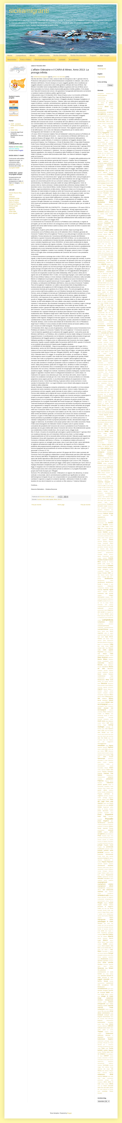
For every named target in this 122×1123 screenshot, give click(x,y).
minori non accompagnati (105, 703)
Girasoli (108, 550)
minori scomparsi (109, 706)
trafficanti (110, 1026)
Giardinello (105, 543)
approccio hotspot (103, 151)
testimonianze (101, 1022)
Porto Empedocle (105, 814)
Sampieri (100, 923)
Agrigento (105, 133)
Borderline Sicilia (105, 200)
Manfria (107, 655)
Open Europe (108, 756)
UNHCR (106, 1056)
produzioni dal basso (108, 843)
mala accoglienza (108, 651)
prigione (106, 832)
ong (112, 755)
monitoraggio (101, 717)
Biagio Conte (102, 194)
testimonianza (110, 1020)
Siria (106, 968)
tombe (99, 1024)
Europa (111, 474)
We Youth (100, 1089)
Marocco (111, 663)
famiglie (105, 491)
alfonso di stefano (108, 138)
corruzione (100, 388)
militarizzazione (109, 696)
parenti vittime (102, 790)
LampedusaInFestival (103, 625)
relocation (100, 878)
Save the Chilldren (102, 936)
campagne (110, 219)
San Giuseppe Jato (106, 927)
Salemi (111, 917)
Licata (102, 646)
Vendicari (100, 1065)
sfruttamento (104, 959)
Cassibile (110, 256)
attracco (105, 174)
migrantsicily (101, 77)
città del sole (109, 312)
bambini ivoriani (109, 183)
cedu (107, 266)
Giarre (111, 543)
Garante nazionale (102, 534)
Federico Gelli (101, 496)
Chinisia (106, 303)
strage (102, 994)
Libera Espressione (108, 640)
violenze (104, 1076)
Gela (112, 534)
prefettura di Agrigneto (108, 824)
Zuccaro (100, 1093)
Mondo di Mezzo (108, 715)
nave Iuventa (105, 734)
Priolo (99, 835)
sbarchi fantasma (102, 938)
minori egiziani (101, 702)
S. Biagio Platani (105, 912)
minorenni (104, 700)
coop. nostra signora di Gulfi (105, 351)
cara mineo (105, 229)
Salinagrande (101, 919)
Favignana (100, 493)
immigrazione (101, 587)
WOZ (99, 1091)
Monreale (111, 717)
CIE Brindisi (107, 305)
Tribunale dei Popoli (108, 1042)
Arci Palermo (107, 153)
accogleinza (110, 112)
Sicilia (99, 962)
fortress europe (13, 206)
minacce (104, 698)
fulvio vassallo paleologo (107, 528)
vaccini (111, 1059)
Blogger (69, 1113)
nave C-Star (101, 730)
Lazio (105, 633)
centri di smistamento (105, 281)
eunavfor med (109, 472)
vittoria (111, 1084)
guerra (99, 563)
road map (103, 908)
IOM (106, 604)
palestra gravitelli (102, 784)
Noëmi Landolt (101, 749)
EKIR (12, 128)
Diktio (104, 426)
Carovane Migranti (102, 234)
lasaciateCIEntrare (108, 627)
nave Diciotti (101, 732)
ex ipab (103, 485)
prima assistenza (109, 833)
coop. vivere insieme (105, 353)
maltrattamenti (101, 655)
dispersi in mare (109, 439)
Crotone (104, 407)
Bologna (99, 198)
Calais (106, 213)
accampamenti (102, 110)
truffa (107, 1048)
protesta (100, 850)
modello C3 (101, 713)
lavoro (99, 631)
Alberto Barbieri (101, 136)
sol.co (111, 979)
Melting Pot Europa (103, 681)
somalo (111, 981)
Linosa (106, 646)
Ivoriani (107, 614)
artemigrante (105, 159)
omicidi (103, 753)
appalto (105, 149)
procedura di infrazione (103, 837)
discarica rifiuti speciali (105, 435)
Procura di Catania (107, 839)
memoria (111, 681)
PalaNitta (100, 779)
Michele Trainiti (104, 685)
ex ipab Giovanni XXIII (107, 487)
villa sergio (106, 1069)
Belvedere (100, 193)
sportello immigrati (103, 990)
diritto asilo (109, 431)
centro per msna (109, 297)
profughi (100, 845)
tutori (111, 1052)
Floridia (108, 500)
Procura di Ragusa (102, 841)
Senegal (110, 953)
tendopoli (100, 1015)
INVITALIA (109, 600)
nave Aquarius (109, 728)
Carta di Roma (109, 236)
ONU (99, 756)
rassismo (111, 863)
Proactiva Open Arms (107, 835)
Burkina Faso (109, 210)
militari (103, 696)
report (111, 878)
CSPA (107, 409)
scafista (99, 944)
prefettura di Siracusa (103, 826)
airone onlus (101, 134)
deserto (99, 420)
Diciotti (111, 424)
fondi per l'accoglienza (107, 511)
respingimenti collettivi (105, 884)
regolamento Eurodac (107, 876)
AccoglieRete (110, 114)
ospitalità (111, 762)
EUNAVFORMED (102, 474)
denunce (111, 414)
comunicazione (101, 329)
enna (99, 459)
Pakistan (100, 773)
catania (103, 264)
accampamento (102, 112)
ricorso (107, 901)
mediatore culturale (103, 670)
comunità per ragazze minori (105, 334)
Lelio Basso (106, 638)
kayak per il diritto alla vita (107, 615)
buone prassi (101, 210)
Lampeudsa (100, 627)
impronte (100, 589)
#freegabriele (101, 93)
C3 (98, 213)
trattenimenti (110, 1037)
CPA (109, 390)
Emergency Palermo (15, 204)
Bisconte (111, 194)
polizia (111, 807)
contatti (62, 60)
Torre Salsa (105, 1024)
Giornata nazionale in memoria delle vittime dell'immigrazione (105, 548)
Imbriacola (110, 586)
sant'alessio (104, 932)
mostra (99, 723)
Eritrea (111, 461)
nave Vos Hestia (102, 738)
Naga (104, 725)
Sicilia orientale (108, 962)
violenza (100, 1076)
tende (111, 1013)
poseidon (100, 819)
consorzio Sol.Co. (108, 342)
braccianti (105, 208)
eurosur (104, 476)
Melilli (111, 679)
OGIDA (102, 751)
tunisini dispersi (108, 1050)
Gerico (106, 537)
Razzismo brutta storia (103, 867)
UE (98, 1054)
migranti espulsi (108, 691)
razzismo (110, 865)
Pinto (104, 805)
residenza (110, 880)
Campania (100, 221)
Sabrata (99, 915)
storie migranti (13, 213)
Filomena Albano (106, 498)
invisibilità (104, 600)
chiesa (101, 303)
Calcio (99, 215)
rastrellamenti (101, 865)
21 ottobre (101, 102)
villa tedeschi (105, 1070)
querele (111, 856)
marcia (111, 655)
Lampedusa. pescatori (105, 623)
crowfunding (100, 409)
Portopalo (111, 816)
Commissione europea (105, 321)
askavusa (105, 161)
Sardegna (100, 934)
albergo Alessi (109, 134)
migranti (100, 689)
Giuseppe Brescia (102, 554)
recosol (106, 869)
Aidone (111, 132)
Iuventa (102, 614)
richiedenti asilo (103, 895)
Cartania (100, 238)
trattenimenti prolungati (103, 1041)
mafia (99, 650)
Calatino (111, 213)
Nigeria (111, 745)
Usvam (108, 1059)
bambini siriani (101, 185)
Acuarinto (108, 123)
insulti (99, 599)
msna (111, 723)
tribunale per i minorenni (105, 1044)
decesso (100, 411)
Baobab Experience (103, 187)
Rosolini (105, 910)
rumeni (99, 912)
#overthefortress (101, 97)
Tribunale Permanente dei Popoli (105, 1046)
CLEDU (104, 316)
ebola (99, 448)
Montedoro (106, 719)
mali (99, 653)
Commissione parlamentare (105, 323)
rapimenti (100, 863)
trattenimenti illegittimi (105, 1039)
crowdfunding (110, 407)
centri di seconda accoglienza (105, 279)
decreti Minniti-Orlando (107, 411)
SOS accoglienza (103, 985)
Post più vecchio (85, 504)
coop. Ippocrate (109, 349)
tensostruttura (106, 1016)
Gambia (105, 532)
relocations (107, 878)
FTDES (111, 526)
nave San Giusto (102, 736)
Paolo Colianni (106, 788)
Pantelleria (106, 786)
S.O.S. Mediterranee (108, 914)
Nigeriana (100, 747)
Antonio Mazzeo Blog (15, 193)
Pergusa (100, 793)
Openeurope (101, 758)
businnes (107, 211)
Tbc (102, 1011)
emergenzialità (105, 457)
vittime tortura (104, 1083)
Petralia (99, 799)
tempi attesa (107, 1011)
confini (104, 338)
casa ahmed (104, 253)
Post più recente (36, 504)
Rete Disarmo (109, 891)
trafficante (104, 1026)
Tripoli (99, 1048)
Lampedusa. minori (105, 622)
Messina (104, 683)
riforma (111, 901)
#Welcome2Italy (101, 101)
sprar (108, 992)
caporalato (104, 226)
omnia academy (106, 754)
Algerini (106, 140)
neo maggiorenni (107, 741)
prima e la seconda (59, 77)
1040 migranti (109, 101)
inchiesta (111, 591)
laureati (111, 629)
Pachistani (110, 771)
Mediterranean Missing (105, 677)
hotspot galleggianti (103, 569)
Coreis (111, 386)
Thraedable (110, 1022)
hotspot (110, 565)
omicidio (107, 753)
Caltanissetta (44, 55)
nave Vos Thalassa (108, 739)
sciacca (99, 945)
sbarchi (110, 936)
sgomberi (100, 960)
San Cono (104, 925)
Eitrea (111, 448)
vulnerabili (110, 1085)
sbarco (105, 940)
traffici (111, 1027)
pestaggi (105, 797)
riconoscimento (101, 901)
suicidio (105, 1005)
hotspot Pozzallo (102, 573)
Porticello (106, 812)
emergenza (101, 452)
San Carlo (107, 923)
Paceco (99, 771)
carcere (106, 232)
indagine (100, 595)
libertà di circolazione (108, 642)
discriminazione (102, 437)
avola (112, 180)
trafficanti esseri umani (104, 1027)
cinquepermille (101, 312)
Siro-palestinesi (102, 970)
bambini (103, 183)
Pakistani (106, 773)
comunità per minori (107, 333)
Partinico (111, 790)
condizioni (100, 336)
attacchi (99, 172)
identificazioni (101, 582)
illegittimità (100, 586)
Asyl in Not (109, 170)
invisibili (100, 600)
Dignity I (100, 426)
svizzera (111, 1009)
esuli (112, 470)
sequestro (110, 957)
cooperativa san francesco (105, 370)
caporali (110, 227)
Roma (111, 908)
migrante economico (108, 687)
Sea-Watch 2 (105, 951)
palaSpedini (109, 779)
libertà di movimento (103, 644)
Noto (106, 749)
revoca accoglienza (105, 893)
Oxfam (111, 768)
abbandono (101, 104)
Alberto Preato (109, 136)
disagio (99, 433)
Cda (104, 266)
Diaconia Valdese (14, 200)
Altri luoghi (104, 55)
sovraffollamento (102, 988)
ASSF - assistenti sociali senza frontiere (17, 124)
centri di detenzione (103, 273)
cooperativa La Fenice (105, 366)
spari (109, 988)
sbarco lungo (105, 942)
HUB (109, 573)
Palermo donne (109, 781)
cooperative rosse (103, 386)
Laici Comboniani (109, 617)
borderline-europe (14, 198)
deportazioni (110, 416)
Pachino (104, 771)
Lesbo (111, 638)
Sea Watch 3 (105, 949)
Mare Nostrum (103, 657)
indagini (111, 595)
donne (104, 444)
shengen (111, 960)
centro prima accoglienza (105, 299)
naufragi (110, 725)
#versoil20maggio (102, 99)
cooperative (110, 385)
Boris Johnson (101, 206)
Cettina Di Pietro (102, 301)
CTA (112, 409)
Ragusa (104, 862)
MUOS (99, 725)
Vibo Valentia (105, 1067)
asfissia (111, 159)
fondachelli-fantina (102, 504)
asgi (99, 161)
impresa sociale (109, 587)
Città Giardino (101, 314)
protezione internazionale (105, 854)
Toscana (100, 1026)
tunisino (99, 1052)
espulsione (110, 467)
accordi (99, 116)
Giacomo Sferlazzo (102, 541)
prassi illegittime (103, 821)
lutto (103, 648)
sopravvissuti (109, 983)
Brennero (111, 208)
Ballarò (99, 183)
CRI (102, 396)
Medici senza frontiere (105, 674)
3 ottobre (109, 103)
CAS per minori (107, 249)
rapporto (105, 863)
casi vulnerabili (102, 256)
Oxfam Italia (14, 130)
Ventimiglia (105, 1065)
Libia (111, 644)
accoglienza (102, 114)
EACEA (107, 446)
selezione (105, 953)
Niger (107, 745)
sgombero (105, 960)
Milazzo (99, 696)
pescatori (106, 795)
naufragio (101, 727)
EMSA (111, 457)
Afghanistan (100, 129)
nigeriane (105, 747)
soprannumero (101, 983)
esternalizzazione (105, 470)
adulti (99, 125)
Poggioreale (106, 807)
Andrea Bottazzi (109, 145)
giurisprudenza (109, 552)
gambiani (111, 532)
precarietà (110, 822)
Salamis (111, 915)
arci (102, 153)
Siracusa (101, 968)
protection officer (109, 848)
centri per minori (102, 282)
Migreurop (12, 209)
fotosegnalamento (102, 519)
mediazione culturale (107, 672)
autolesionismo (101, 180)
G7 (105, 530)
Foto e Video (25, 60)
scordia (102, 947)
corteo (105, 390)
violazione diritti (105, 1074)
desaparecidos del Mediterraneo (105, 418)
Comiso (100, 320)
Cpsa (99, 396)
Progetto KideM (108, 845)
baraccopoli (100, 191)
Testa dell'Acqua (109, 1018)
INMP (111, 597)
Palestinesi (110, 782)
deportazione (101, 416)
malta (111, 653)
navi (99, 741)
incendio (105, 591)
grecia (111, 556)
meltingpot (12, 207)
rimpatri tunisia (102, 904)
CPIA (105, 392)
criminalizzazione (108, 396)
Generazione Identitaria (103, 535)
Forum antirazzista (103, 515)
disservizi (100, 440)
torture (111, 1024)
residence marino (102, 880)
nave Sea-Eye (109, 736)
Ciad (99, 305)
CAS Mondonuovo (106, 247)
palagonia (110, 777)
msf (108, 723)
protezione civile (109, 852)
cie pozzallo (107, 309)
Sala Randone (105, 915)
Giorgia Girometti (102, 545)
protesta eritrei (108, 850)
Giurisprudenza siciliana (45, 60)
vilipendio (100, 1069)
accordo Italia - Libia (103, 121)
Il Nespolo (105, 584)
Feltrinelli (107, 496)
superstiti (110, 1005)
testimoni (100, 1020)
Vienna (111, 1067)
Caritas (111, 232)
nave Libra (110, 734)
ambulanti (104, 143)
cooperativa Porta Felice (105, 368)
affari (105, 127)
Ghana (111, 539)
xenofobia (104, 1091)
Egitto (102, 448)
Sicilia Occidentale (78, 55)
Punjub (99, 856)
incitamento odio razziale (105, 593)
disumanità (110, 440)
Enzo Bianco (104, 459)
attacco (105, 172)
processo (111, 837)
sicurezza (105, 964)
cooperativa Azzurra (108, 360)
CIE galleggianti (109, 307)
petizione (111, 797)
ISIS (108, 606)
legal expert (101, 636)
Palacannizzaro (101, 777)
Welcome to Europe (108, 1089)
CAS (104, 238)
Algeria (99, 140)
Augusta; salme (108, 178)
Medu (107, 679)
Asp (112, 161)
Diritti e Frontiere (14, 202)
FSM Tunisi (105, 526)
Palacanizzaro (109, 775)
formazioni (100, 513)
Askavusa (12, 196)
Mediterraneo (101, 679)
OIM (106, 751)
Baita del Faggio (109, 181)
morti (99, 721)
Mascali (99, 666)
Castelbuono (101, 258)
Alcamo (100, 138)
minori (111, 700)
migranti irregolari (102, 692)
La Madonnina (101, 617)
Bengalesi (106, 193)
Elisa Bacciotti (101, 450)
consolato (100, 342)
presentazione (101, 830)
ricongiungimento (109, 899)
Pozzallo (109, 819)
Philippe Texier (105, 799)
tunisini (100, 1050)
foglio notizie (109, 502)
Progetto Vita (101, 846)
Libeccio (99, 640)
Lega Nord (100, 635)
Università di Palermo (107, 1057)
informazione (101, 597)
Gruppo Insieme (102, 558)
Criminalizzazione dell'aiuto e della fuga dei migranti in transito (105, 401)
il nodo (111, 584)
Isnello (111, 606)
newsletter (101, 745)
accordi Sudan (109, 119)
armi (107, 155)
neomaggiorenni (102, 743)
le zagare (110, 633)
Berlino (111, 193)
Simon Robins (108, 966)
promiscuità (109, 847)
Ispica (105, 610)
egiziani (107, 448)
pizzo (107, 805)
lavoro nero (105, 631)
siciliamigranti (29, 10)
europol (99, 476)
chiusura (111, 303)
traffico (99, 1029)
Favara (111, 491)
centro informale (102, 295)
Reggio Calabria (102, 873)
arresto (111, 155)
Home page (61, 504)
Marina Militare (102, 659)
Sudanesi (100, 1005)
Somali (106, 981)
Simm (99, 966)
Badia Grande (101, 181)
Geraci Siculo (101, 537)
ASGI (10, 195)
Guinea (108, 563)
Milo (99, 698)
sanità (102, 930)
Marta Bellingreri (108, 664)
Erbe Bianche (105, 461)
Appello (111, 149)
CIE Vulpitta (109, 310)
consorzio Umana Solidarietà (105, 344)
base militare (109, 191)
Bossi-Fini (100, 208)
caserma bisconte (108, 255)
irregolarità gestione (102, 606)
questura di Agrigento (103, 858)
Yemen (111, 1091)
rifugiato (105, 903)
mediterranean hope (105, 676)
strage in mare (107, 996)
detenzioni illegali (109, 422)
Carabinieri (100, 232)
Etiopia (103, 472)
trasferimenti (109, 1033)
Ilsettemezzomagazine (40, 77)
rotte (112, 910)
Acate (111, 108)
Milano (111, 694)
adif (112, 123)
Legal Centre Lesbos (108, 635)
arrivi (100, 157)
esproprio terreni (102, 467)
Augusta (110, 174)
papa (112, 788)
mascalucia (105, 666)
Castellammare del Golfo (105, 260)
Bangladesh (110, 185)
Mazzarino (110, 668)
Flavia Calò (103, 500)
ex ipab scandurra (102, 489)
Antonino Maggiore (103, 147)
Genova (111, 535)
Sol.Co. (60, 499)
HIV (112, 563)
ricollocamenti (101, 899)
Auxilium (108, 180)
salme (111, 919)
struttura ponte (102, 1001)
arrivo (104, 157)
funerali (99, 530)
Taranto (99, 1011)
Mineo (32, 55)
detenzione (104, 420)
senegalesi (100, 955)
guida (103, 563)
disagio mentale (108, 433)
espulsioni (100, 468)
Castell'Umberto (109, 258)
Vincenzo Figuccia (107, 1072)
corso (105, 388)
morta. (111, 719)
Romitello (100, 910)
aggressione (100, 130)
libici (99, 646)
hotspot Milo (109, 571)
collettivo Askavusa (108, 318)
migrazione (106, 694)
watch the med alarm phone (105, 1087)
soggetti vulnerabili (103, 979)
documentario (101, 442)
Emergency (110, 450)
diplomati (103, 429)
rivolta (99, 908)
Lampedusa (21, 55)
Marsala (100, 665)
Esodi (111, 465)
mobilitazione (110, 711)
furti (103, 530)
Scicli (103, 945)
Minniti (99, 700)
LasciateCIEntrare (103, 629)
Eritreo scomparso (108, 463)
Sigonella (111, 964)
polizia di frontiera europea (105, 809)
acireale (99, 123)
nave (103, 728)
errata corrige (107, 465)
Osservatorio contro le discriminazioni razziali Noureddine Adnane (105, 766)
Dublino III (101, 446)
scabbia (111, 942)
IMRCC (99, 591)
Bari (104, 191)
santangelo (110, 932)
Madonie (111, 648)
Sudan (111, 1003)
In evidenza (74, 60)
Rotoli (108, 910)
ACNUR (104, 123)
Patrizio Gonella (101, 792)
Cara (44, 499)
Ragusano (110, 862)
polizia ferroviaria (103, 810)
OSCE (104, 762)
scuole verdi (107, 947)
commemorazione (108, 320)
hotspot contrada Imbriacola (105, 567)
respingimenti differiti (105, 886)
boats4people (101, 196)
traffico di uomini (107, 1029)
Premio (111, 828)
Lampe (99, 620)
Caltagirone (101, 217)
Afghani (111, 127)
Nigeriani (110, 747)
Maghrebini (100, 651)
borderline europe (108, 198)
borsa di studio (109, 206)
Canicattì (106, 225)
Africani (111, 129)
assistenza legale (102, 163)
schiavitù (111, 944)
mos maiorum (109, 721)
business (39, 499)
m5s (107, 648)
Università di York (102, 1059)
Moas (104, 711)
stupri (107, 1003)
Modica (107, 713)
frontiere (105, 524)
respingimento (101, 887)
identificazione (109, 578)
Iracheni (111, 604)
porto (112, 812)
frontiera (99, 524)
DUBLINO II (109, 444)
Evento (108, 476)
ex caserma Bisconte (106, 478)
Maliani (105, 653)
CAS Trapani (106, 251)
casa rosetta (100, 255)
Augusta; (100, 176)
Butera (111, 211)
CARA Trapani (109, 230)
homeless (100, 565)
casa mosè (110, 253)
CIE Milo (100, 309)
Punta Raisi (105, 856)
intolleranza (110, 599)
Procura (99, 839)
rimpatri (111, 903)
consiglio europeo (108, 340)
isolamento (100, 608)
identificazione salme (105, 580)
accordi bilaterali (105, 116)
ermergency (100, 465)
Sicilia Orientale (60, 55)
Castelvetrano (101, 262)
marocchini (101, 663)
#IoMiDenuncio (109, 93)
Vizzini (105, 1085)
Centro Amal (105, 288)
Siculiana (100, 964)
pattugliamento (109, 792)
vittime (105, 1082)
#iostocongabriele (102, 95)
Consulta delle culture (103, 346)
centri (111, 266)
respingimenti (102, 882)
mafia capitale (49, 499)
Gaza (108, 534)
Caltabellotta (110, 215)
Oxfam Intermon (102, 769)
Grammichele (105, 556)
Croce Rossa (102, 405)
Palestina (100, 782)
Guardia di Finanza (107, 561)
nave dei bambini (109, 730)
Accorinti (111, 121)
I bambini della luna (106, 576)
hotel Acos (104, 565)
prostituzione (101, 848)
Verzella (111, 1065)
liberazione (100, 642)
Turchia (104, 1052)
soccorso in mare (107, 977)
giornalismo (100, 547)
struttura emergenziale (105, 1000)
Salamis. (100, 917)
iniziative (107, 597)
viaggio (99, 1067)
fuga (99, 528)
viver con (100, 1085)
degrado (106, 414)
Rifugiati (100, 903)
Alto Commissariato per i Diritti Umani (105, 142)
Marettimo (110, 657)
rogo (108, 908)
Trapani (93, 55)
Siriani (111, 968)
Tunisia (111, 1048)
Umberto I (103, 1054)
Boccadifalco (110, 196)
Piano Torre (106, 803)
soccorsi (103, 975)
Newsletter (11, 60)
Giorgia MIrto (110, 545)
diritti (108, 429)
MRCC (103, 723)
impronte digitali (108, 589)
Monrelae (100, 719)
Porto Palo (102, 816)
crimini (111, 403)
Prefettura (100, 824)
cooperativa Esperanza (105, 362)
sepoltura (104, 957)
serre (99, 959)
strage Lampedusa (105, 998)
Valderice (111, 1063)
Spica (111, 988)
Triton (103, 1048)
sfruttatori (111, 959)
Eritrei (100, 463)
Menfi (99, 683)
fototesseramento (102, 521)
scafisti (105, 944)
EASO (111, 446)
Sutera (106, 1009)
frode (106, 522)
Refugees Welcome (108, 871)
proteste (100, 852)
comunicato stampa (105, 327)
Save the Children (107, 934)
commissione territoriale (105, 325)
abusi (106, 106)
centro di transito (109, 294)
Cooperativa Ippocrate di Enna (105, 364)
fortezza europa (108, 513)
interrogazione (104, 599)
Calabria (102, 213)
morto (103, 721)
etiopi (99, 472)
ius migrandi (108, 612)
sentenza (105, 955)
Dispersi (102, 439)
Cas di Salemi (106, 240)
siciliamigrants (102, 69)
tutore (108, 1052)
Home (9, 55)
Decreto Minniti (101, 412)
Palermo (101, 781)
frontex (110, 522)
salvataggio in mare (105, 921)
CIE (102, 305)
